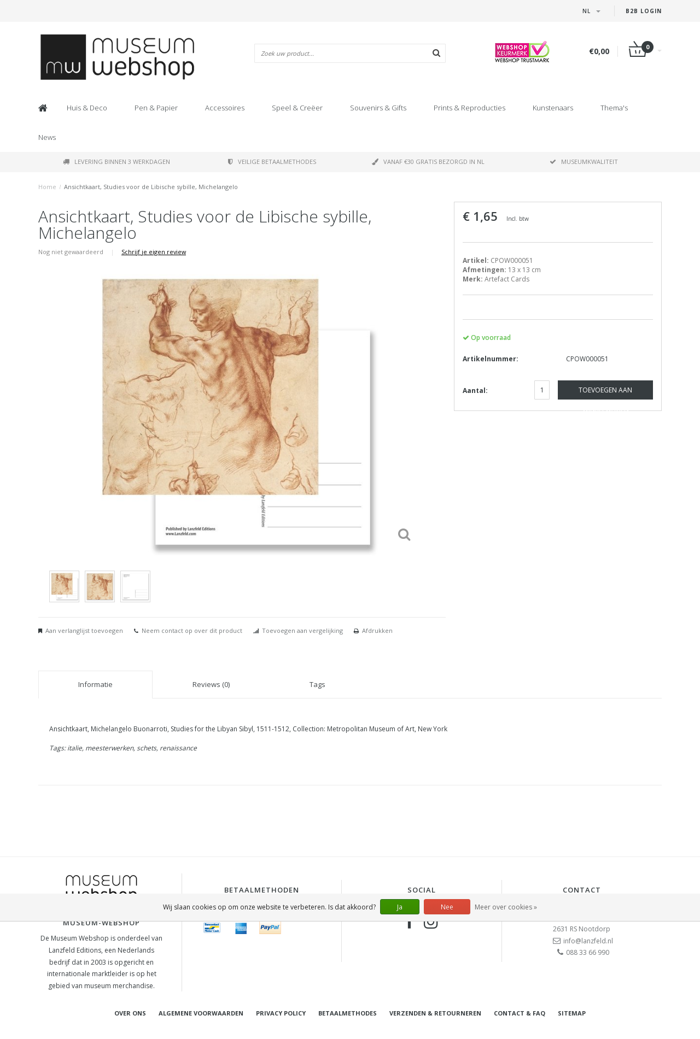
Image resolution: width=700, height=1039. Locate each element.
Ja (399, 907)
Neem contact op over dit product (192, 630)
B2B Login (644, 11)
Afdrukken (377, 630)
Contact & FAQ (519, 1013)
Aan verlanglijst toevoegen (84, 630)
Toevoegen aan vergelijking (302, 630)
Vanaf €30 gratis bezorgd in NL (428, 161)
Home (47, 187)
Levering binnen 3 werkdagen (116, 161)
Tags (317, 684)
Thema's (614, 108)
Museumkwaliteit (584, 161)
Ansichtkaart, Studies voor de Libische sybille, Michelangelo (151, 187)
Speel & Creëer (297, 108)
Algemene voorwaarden (201, 1013)
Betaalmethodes (347, 1013)
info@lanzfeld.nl (588, 941)
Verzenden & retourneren (435, 1013)
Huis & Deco (87, 108)
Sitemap (572, 1013)
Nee (447, 907)
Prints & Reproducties (469, 108)
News (47, 137)
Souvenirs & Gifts (378, 108)
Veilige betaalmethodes (272, 161)
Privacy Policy (281, 1013)
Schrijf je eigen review (153, 252)
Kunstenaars (553, 108)
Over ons (130, 1013)
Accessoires (224, 108)
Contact (582, 890)
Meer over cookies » (506, 907)
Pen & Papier (156, 108)
